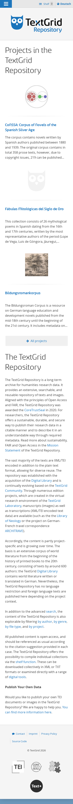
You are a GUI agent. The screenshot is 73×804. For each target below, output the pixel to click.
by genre (60, 621)
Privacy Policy (49, 733)
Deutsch (66, 4)
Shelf (48, 4)
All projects (39, 341)
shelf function (26, 662)
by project (36, 626)
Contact (20, 733)
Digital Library (41, 480)
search (51, 611)
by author (45, 621)
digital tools (17, 677)
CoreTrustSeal (34, 410)
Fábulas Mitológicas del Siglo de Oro (34, 209)
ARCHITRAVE (14, 531)
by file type (13, 626)
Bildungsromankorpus (22, 293)
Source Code (19, 741)
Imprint (33, 733)
